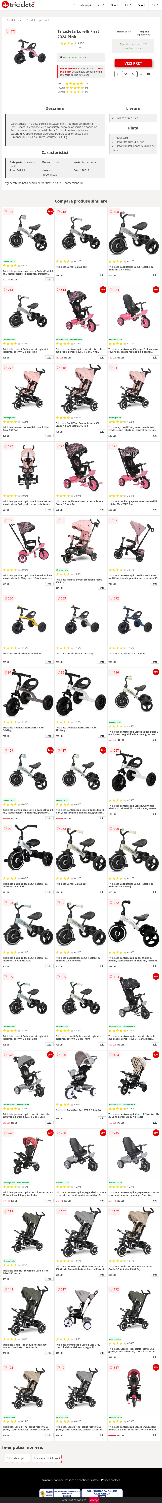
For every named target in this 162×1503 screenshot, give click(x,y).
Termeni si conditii (51, 1480)
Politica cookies (110, 1480)
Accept (94, 1500)
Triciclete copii (82, 5)
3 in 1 (114, 5)
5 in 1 (141, 5)
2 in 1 (101, 5)
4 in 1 (128, 5)
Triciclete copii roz (17, 1458)
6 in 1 (155, 5)
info (49, 279)
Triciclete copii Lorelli (38, 20)
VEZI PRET (133, 63)
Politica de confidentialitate (82, 1480)
